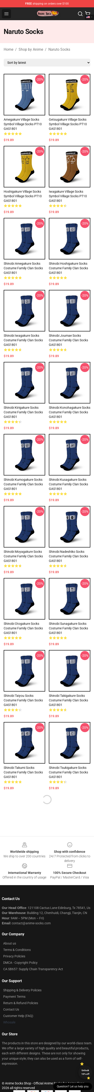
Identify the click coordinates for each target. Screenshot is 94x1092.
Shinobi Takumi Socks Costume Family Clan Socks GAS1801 (23, 772)
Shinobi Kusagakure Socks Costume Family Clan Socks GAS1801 (68, 484)
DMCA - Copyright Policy (20, 962)
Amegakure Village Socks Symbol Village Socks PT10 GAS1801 (23, 124)
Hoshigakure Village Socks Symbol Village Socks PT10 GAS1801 (23, 196)
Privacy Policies (14, 956)
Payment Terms (14, 996)
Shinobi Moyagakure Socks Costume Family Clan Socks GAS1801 (23, 556)
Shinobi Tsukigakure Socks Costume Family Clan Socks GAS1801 (68, 772)
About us (9, 943)
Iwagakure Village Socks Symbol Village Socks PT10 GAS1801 (68, 196)
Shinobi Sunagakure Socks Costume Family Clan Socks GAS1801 (68, 628)
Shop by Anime (31, 49)
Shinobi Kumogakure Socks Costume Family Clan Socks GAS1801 (23, 484)
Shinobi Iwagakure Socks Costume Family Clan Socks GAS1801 (23, 340)
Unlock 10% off (85, 1072)
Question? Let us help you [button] (72, 1086)
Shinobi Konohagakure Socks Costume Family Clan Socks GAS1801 (69, 412)
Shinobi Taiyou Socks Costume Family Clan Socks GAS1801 (23, 700)
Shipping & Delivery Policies (22, 990)
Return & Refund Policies (20, 1003)
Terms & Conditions (17, 950)
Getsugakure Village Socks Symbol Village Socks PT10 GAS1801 (68, 124)
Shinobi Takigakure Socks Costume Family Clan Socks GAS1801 (68, 700)
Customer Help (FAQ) (18, 1016)
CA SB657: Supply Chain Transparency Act (33, 969)
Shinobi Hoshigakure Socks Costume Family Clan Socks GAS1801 (68, 268)
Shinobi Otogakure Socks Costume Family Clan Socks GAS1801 (23, 628)
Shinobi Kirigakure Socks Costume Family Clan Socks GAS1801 (23, 412)
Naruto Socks (59, 49)
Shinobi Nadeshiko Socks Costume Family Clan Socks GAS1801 (68, 556)
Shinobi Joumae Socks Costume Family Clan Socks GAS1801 (68, 340)
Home (8, 49)
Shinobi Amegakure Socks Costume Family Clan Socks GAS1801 (23, 268)
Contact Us (11, 1009)
